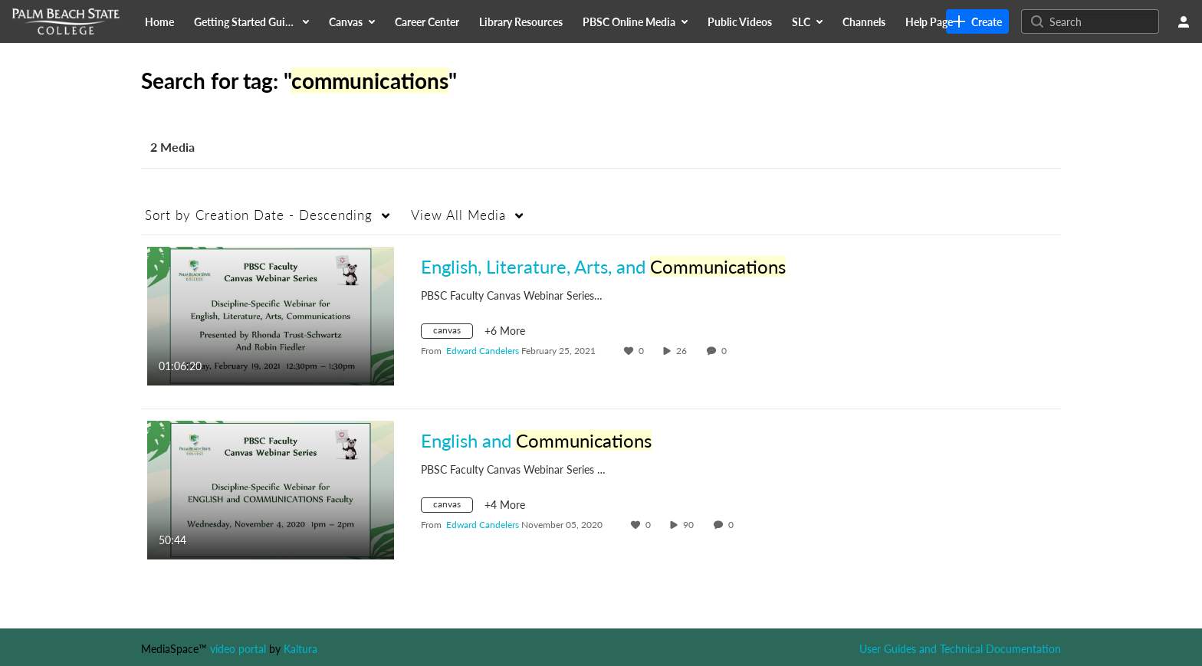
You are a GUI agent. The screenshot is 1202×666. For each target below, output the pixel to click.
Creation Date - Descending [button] (259, 215)
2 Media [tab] (172, 146)
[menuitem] (159, 21)
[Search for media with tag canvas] (452, 333)
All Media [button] (458, 215)
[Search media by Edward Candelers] (482, 350)
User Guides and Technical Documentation (960, 648)
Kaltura (300, 648)
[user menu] (1183, 21)
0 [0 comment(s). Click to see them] (726, 350)
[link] (977, 21)
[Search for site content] (1102, 21)
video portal (238, 648)
